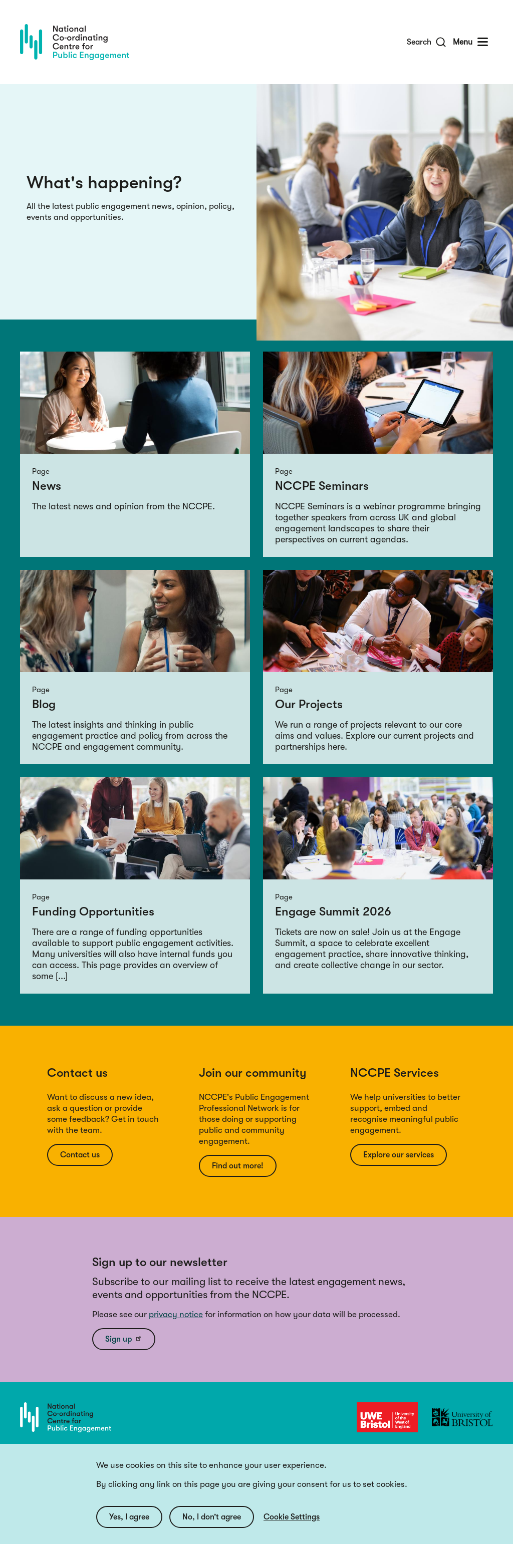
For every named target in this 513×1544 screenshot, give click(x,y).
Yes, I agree (129, 1516)
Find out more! (238, 1165)
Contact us (80, 1154)
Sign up (123, 1339)
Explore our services (398, 1154)
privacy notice (176, 1314)
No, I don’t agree (211, 1516)
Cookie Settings (292, 1516)
